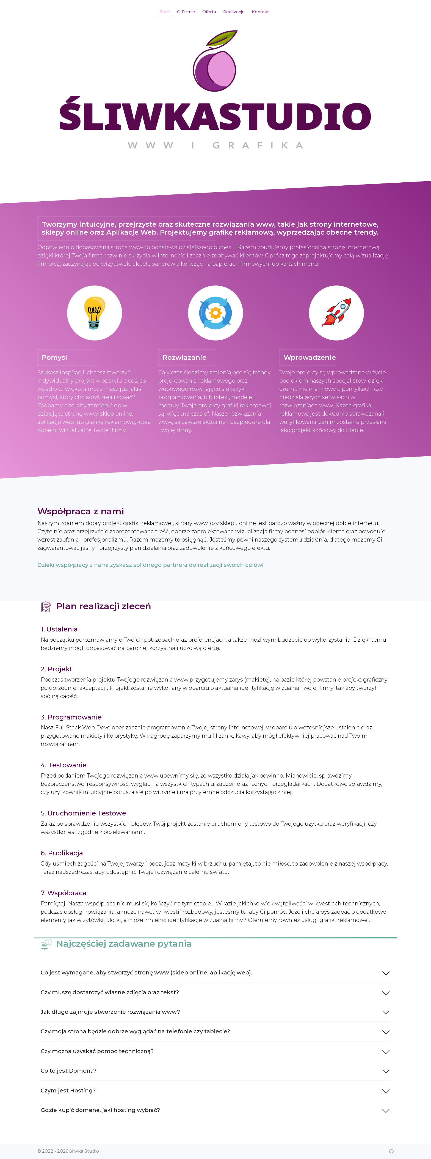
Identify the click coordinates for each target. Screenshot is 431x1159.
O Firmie (186, 11)
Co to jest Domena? (215, 1070)
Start (165, 11)
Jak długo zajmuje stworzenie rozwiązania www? (215, 1012)
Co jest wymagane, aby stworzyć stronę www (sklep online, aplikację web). (215, 972)
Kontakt (260, 11)
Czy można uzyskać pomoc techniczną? (215, 1051)
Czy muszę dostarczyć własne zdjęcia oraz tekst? (215, 992)
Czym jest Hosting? (215, 1090)
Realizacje (234, 11)
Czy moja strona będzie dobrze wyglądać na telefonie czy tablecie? (215, 1031)
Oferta (209, 11)
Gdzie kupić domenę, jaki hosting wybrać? (215, 1110)
